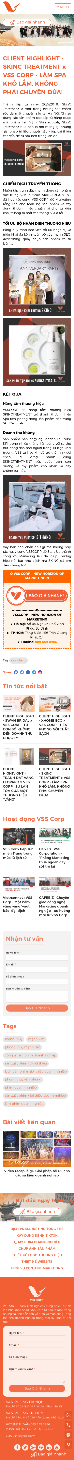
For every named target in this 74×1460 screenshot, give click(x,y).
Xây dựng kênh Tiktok (37, 1238)
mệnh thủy (13, 1042)
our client (18, 663)
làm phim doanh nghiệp (24, 1106)
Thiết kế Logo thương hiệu (37, 1258)
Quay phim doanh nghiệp (37, 1245)
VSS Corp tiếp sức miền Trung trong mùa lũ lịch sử (18, 856)
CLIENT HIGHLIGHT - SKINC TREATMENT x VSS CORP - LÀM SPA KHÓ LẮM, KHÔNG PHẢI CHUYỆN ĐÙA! (54, 785)
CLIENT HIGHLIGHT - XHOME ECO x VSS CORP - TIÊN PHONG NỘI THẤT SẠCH (54, 727)
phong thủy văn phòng (23, 1082)
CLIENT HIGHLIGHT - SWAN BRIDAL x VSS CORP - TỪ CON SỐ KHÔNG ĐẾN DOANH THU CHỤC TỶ (18, 729)
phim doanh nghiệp (21, 1090)
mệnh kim (36, 1042)
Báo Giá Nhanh (37, 1013)
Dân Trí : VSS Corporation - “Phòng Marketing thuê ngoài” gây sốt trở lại (54, 860)
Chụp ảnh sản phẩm (37, 1251)
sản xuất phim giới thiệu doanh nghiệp (35, 1098)
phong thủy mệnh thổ (22, 1050)
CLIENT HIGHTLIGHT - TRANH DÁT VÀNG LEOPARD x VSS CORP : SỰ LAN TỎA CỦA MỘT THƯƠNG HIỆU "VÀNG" (18, 787)
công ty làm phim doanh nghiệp (30, 1058)
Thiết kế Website (37, 1264)
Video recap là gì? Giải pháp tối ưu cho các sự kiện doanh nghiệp (37, 1175)
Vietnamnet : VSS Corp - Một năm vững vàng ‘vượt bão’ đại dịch (17, 906)
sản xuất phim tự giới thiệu (26, 1066)
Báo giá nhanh (27, 22)
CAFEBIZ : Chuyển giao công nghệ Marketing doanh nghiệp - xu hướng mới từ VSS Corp (54, 908)
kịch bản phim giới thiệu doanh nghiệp (36, 1074)
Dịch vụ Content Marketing (37, 1271)
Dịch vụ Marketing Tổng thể (37, 1231)
